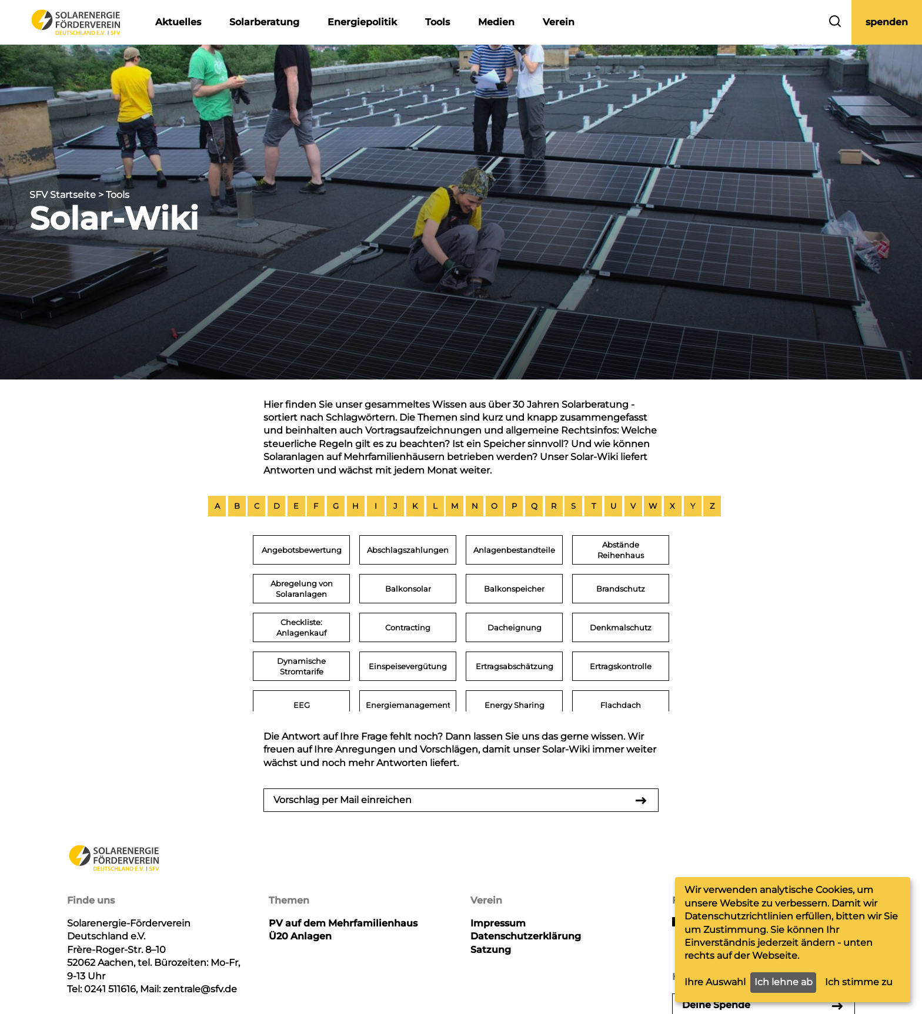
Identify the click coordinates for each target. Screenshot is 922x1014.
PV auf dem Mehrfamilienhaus (343, 923)
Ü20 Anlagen (300, 936)
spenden (887, 22)
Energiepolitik (362, 22)
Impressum (498, 923)
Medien (496, 22)
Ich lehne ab (783, 982)
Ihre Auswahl (715, 982)
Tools (437, 22)
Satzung (490, 949)
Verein (558, 22)
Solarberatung (264, 22)
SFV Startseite (62, 194)
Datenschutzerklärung (525, 936)
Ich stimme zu (859, 982)
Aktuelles (178, 22)
